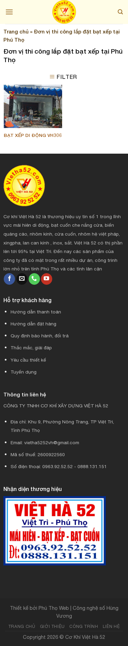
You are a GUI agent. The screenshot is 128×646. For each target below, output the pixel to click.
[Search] (120, 11)
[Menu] (9, 11)
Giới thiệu (52, 626)
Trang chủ (16, 31)
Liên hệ (111, 626)
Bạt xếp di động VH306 (33, 135)
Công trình (83, 626)
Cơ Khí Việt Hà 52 (85, 637)
